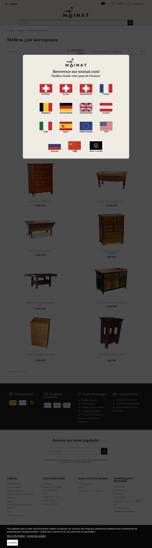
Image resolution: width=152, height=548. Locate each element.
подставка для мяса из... (111, 201)
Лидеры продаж (15, 491)
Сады (9, 501)
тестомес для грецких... (40, 251)
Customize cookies (36, 535)
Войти (121, 3)
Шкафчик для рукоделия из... (111, 98)
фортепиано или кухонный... (112, 302)
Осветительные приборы (19, 505)
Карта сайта (49, 500)
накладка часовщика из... (40, 201)
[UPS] (33, 402)
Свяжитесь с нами (52, 497)
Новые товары (14, 487)
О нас (45, 493)
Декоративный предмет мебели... (40, 151)
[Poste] (14, 402)
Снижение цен (14, 483)
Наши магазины (50, 504)
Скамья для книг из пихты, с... (111, 355)
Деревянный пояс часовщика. (112, 252)
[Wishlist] (112, 3)
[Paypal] (48, 404)
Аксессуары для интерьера (20, 494)
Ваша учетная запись (93, 478)
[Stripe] (58, 404)
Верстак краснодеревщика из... (40, 303)
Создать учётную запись (90, 491)
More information (16, 535)
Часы (9, 512)
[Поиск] (76, 22)
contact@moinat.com (124, 511)
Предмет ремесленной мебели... (40, 99)
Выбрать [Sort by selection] (128, 51)
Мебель (11, 508)
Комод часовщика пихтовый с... (40, 355)
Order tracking (85, 483)
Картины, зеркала (16, 515)
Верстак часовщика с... (111, 150)
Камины (11, 497)
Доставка (47, 483)
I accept (12, 542)
